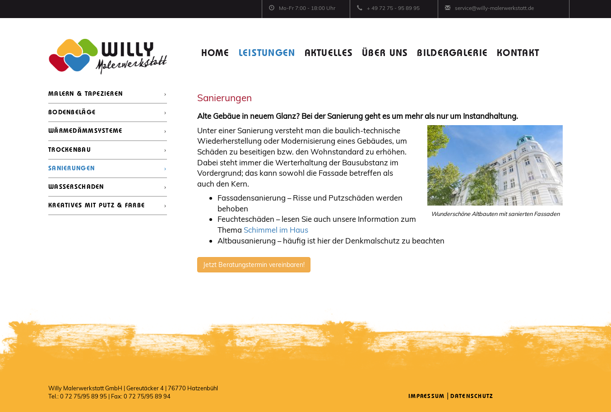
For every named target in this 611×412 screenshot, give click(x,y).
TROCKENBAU (69, 150)
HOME (215, 53)
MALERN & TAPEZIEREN (85, 94)
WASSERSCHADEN (76, 187)
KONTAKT (518, 53)
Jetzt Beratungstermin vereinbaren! (254, 265)
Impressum (426, 396)
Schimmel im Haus (276, 229)
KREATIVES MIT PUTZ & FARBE (96, 205)
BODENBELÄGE (72, 112)
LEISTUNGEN (267, 53)
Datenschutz (472, 396)
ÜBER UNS (385, 53)
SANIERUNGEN (71, 168)
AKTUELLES (329, 53)
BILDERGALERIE (452, 53)
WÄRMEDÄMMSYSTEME (85, 131)
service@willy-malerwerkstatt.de (494, 8)
